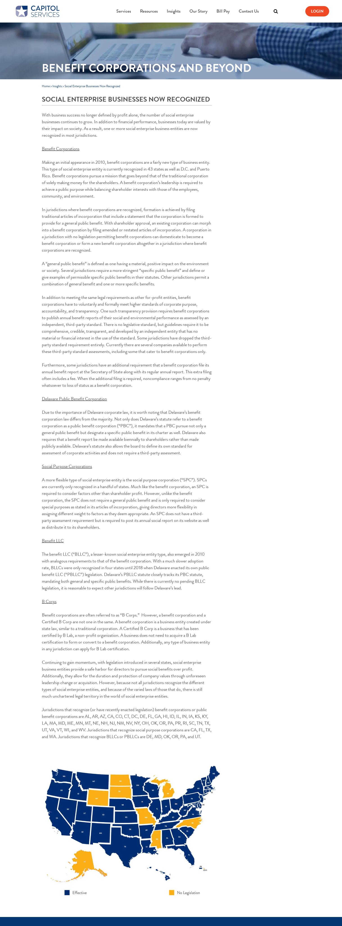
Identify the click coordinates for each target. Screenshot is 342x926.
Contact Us (249, 11)
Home (46, 86)
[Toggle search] (275, 11)
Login (317, 11)
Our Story (198, 11)
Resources (149, 11)
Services (123, 11)
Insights (173, 11)
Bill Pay (223, 11)
